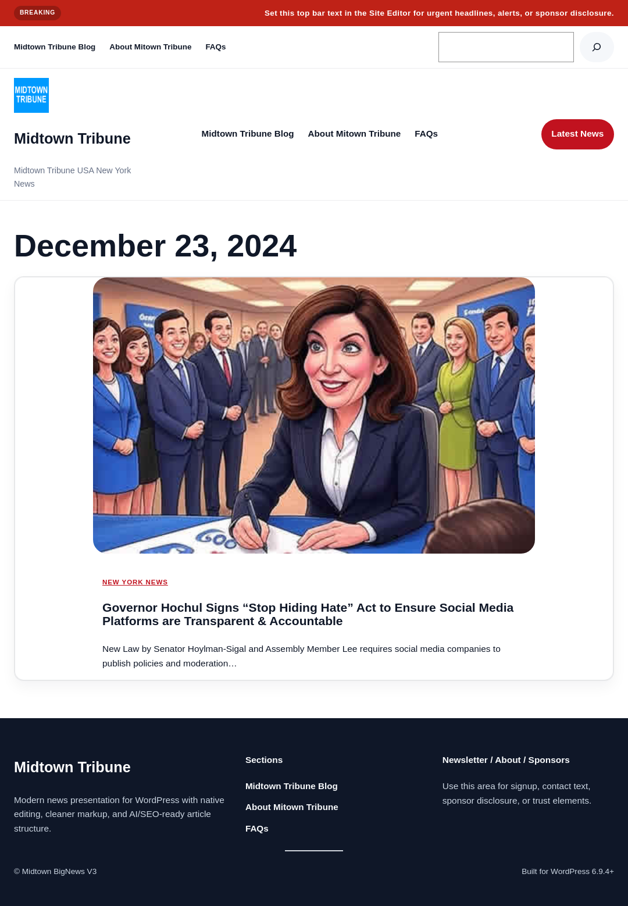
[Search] (597, 47)
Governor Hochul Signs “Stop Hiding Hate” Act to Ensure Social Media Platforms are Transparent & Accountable (307, 614)
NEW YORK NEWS (135, 582)
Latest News (577, 133)
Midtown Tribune (72, 138)
